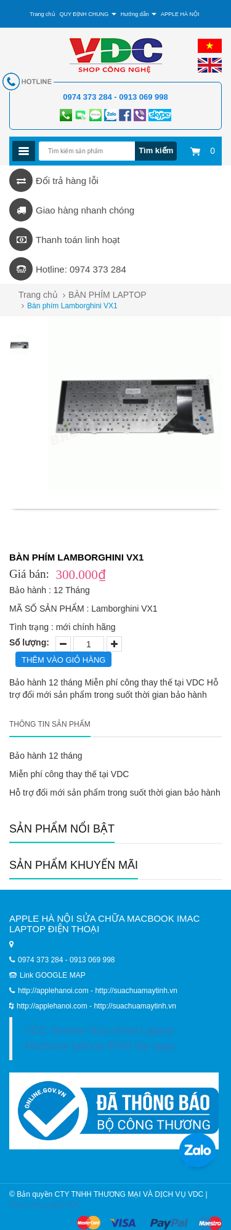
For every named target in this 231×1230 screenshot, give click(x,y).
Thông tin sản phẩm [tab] (50, 724)
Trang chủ (38, 295)
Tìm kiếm (156, 150)
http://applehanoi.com (53, 1006)
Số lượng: (29, 642)
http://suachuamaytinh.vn (135, 1006)
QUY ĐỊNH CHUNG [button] (87, 14)
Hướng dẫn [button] (139, 14)
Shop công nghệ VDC (45, 1204)
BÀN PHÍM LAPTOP (107, 295)
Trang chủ (42, 14)
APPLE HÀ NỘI (180, 14)
